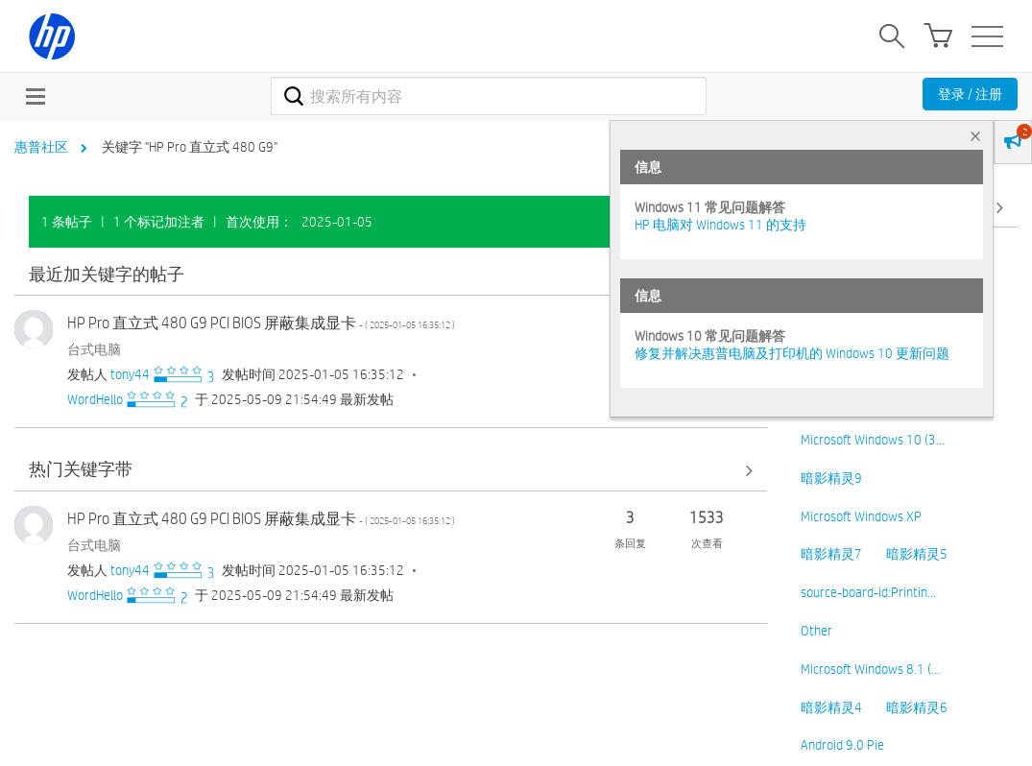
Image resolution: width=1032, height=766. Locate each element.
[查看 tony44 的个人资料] (130, 374)
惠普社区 (41, 147)
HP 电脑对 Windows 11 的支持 (720, 224)
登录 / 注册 (970, 94)
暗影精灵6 (917, 707)
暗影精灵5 (917, 554)
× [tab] (975, 136)
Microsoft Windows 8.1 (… (870, 669)
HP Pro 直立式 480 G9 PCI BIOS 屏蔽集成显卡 (261, 323)
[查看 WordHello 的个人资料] (95, 399)
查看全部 (390, 275)
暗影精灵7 (831, 554)
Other (816, 630)
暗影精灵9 (831, 478)
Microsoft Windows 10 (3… (873, 439)
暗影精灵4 (831, 707)
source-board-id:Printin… (868, 592)
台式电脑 (94, 349)
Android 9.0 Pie (842, 745)
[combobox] (489, 96)
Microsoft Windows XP (861, 516)
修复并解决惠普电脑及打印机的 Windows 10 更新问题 (792, 353)
